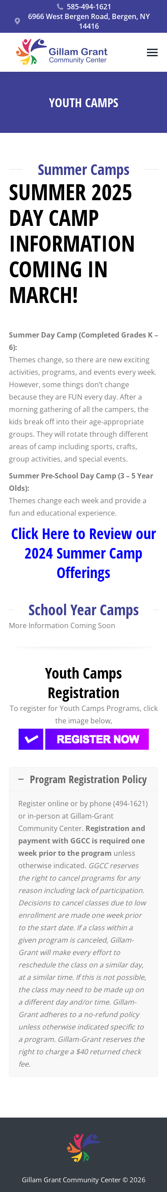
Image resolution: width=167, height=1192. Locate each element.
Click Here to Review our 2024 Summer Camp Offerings (83, 552)
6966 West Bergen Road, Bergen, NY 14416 (81, 21)
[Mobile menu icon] (152, 52)
